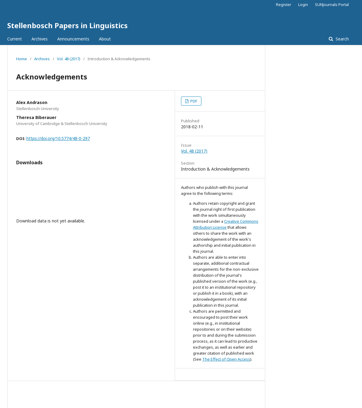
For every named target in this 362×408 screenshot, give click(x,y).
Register (283, 4)
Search (341, 39)
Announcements (73, 39)
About (105, 39)
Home (21, 58)
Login (303, 4)
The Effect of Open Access (226, 359)
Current (14, 39)
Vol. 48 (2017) (68, 58)
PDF (193, 101)
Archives (39, 39)
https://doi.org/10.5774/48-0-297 (58, 138)
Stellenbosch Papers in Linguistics (67, 25)
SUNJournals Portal (332, 4)
